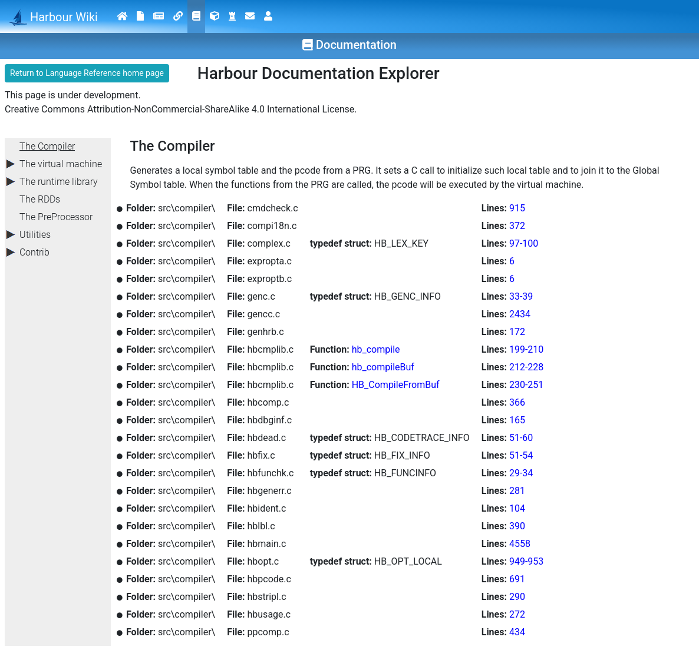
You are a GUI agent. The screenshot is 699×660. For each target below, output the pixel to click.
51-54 (521, 455)
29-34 (521, 473)
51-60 (521, 437)
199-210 (526, 349)
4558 (519, 543)
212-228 (526, 367)
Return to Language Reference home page (87, 73)
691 (517, 579)
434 (517, 632)
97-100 (523, 243)
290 (517, 596)
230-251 (526, 384)
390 (517, 526)
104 (517, 508)
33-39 (521, 296)
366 (517, 402)
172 (517, 331)
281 (517, 490)
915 (517, 208)
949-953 (526, 561)
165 (517, 420)
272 (517, 614)
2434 (519, 314)
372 (517, 225)
